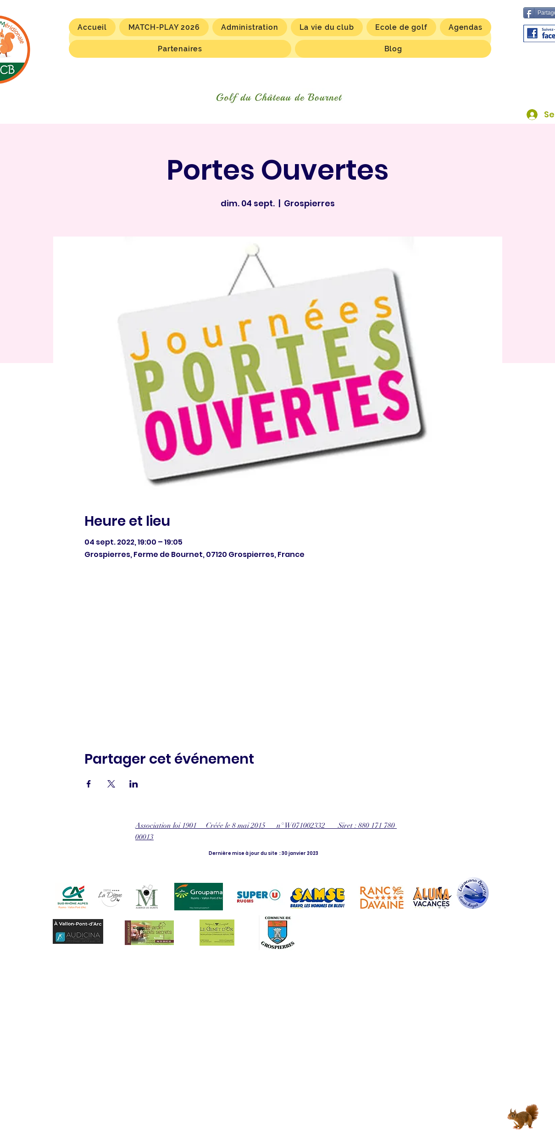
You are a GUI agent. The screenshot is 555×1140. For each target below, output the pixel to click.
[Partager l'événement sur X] (111, 784)
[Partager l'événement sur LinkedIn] (133, 784)
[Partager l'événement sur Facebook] (88, 784)
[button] (327, 27)
